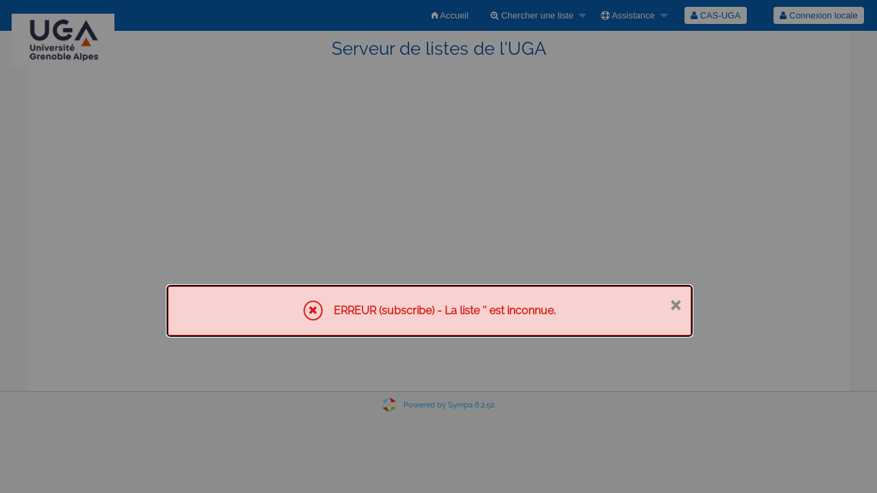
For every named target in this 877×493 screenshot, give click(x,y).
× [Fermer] (675, 304)
